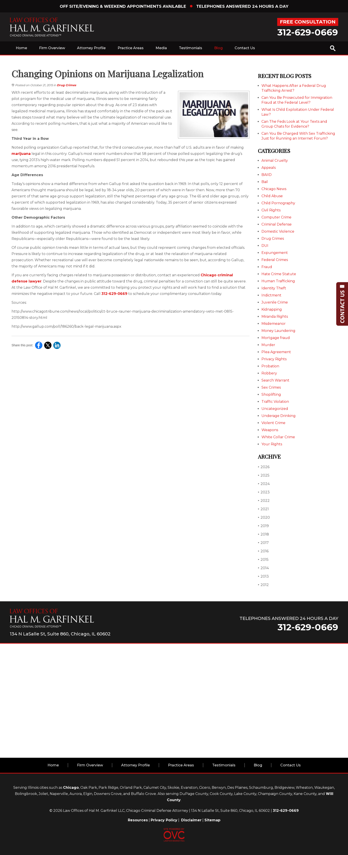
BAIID (266, 175)
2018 (263, 534)
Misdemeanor (273, 323)
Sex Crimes (271, 387)
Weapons (269, 430)
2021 (263, 509)
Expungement (274, 253)
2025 (263, 475)
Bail (264, 182)
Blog (218, 48)
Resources (138, 820)
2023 (264, 492)
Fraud (266, 267)
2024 (264, 484)
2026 (263, 467)
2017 (263, 543)
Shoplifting (271, 394)
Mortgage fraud (275, 338)
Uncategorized (274, 409)
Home (21, 48)
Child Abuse (272, 196)
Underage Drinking (278, 416)
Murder (268, 345)
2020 (264, 517)
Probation (270, 366)
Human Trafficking (278, 281)
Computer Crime (276, 217)
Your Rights (271, 444)
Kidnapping (271, 309)
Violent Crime (273, 423)
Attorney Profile (91, 48)
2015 (263, 560)
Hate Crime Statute (278, 274)
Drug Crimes (66, 85)
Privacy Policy (164, 820)
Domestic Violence (277, 231)
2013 (263, 576)
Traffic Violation (275, 401)
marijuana (21, 154)
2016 (263, 551)
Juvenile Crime (274, 302)
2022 (264, 501)
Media (161, 48)
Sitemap (212, 820)
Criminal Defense (276, 224)
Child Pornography (278, 203)
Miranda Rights (274, 316)
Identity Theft (273, 288)
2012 (263, 585)
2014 (263, 568)
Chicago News (273, 189)
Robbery (269, 373)
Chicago (71, 787)
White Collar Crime (278, 437)
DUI (264, 245)
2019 (263, 526)
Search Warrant (275, 380)
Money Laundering (278, 331)
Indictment (271, 295)
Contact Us (245, 48)
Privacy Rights (274, 359)
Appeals (268, 168)
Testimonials (190, 48)
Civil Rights (271, 210)
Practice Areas (131, 48)
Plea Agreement (276, 352)
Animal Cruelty (274, 160)
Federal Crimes (274, 260)
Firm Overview (52, 48)
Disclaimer (191, 820)
